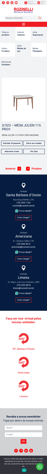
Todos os (7, 33)
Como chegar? (23, 217)
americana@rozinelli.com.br (23, 247)
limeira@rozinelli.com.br (23, 288)
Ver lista (34, 151)
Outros (7, 49)
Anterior (13, 169)
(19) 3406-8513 (23, 244)
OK (24, 470)
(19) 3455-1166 (23, 202)
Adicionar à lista (12, 151)
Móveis (38, 49)
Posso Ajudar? (23, 211)
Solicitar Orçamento (12, 143)
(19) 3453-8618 (23, 285)
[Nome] (23, 427)
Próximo (34, 169)
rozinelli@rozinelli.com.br (24, 206)
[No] (44, 465)
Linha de (23, 33)
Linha (38, 33)
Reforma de (7, 63)
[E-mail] (23, 434)
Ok (23, 441)
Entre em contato (34, 143)
